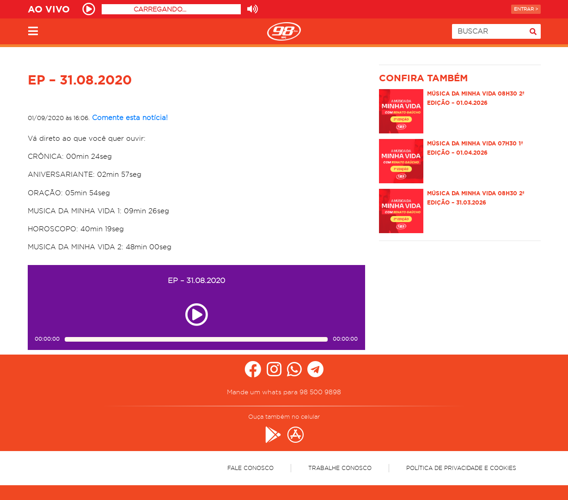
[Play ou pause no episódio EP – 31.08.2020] (196, 314)
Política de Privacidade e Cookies (461, 468)
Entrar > (526, 9)
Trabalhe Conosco (340, 468)
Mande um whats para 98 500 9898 (284, 392)
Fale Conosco (250, 468)
